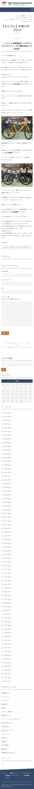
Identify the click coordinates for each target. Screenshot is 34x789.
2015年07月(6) (6, 607)
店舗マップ (13, 773)
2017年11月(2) (6, 573)
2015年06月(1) (6, 610)
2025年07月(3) (6, 446)
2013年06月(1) (6, 659)
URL (2, 288)
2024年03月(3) (6, 506)
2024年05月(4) (6, 498)
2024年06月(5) (6, 495)
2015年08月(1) (6, 603)
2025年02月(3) (6, 465)
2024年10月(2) (6, 480)
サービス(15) (5, 697)
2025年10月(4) (6, 435)
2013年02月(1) (6, 670)
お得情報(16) (5, 726)
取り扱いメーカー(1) (7, 730)
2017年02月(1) (6, 577)
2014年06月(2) (6, 633)
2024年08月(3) (6, 487)
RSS (2, 764)
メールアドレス (6, 280)
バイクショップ (26, 773)
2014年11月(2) (6, 625)
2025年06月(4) (6, 450)
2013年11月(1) (6, 651)
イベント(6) (5, 700)
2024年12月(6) (6, 472)
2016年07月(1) (6, 592)
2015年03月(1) (6, 614)
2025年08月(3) (6, 443)
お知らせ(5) (5, 738)
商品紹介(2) (5, 704)
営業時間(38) (5, 693)
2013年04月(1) (6, 662)
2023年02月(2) (6, 554)
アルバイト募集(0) (7, 712)
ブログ (7, 778)
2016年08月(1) (6, 588)
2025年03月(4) (6, 461)
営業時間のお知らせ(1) (8, 753)
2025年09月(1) (6, 439)
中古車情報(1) (5, 745)
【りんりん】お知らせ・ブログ (24, 17)
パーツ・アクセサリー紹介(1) (10, 719)
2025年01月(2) (6, 469)
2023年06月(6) (6, 539)
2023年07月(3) (6, 536)
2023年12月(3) (6, 517)
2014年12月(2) (6, 621)
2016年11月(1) (6, 584)
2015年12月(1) (6, 599)
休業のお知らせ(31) (7, 723)
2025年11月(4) (6, 431)
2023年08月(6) (6, 532)
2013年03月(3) (6, 666)
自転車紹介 (4, 242)
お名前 (4, 271)
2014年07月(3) (6, 629)
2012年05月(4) (6, 681)
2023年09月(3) (6, 528)
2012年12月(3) (6, 677)
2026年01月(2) (6, 424)
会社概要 (26, 775)
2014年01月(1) (6, 644)
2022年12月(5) (6, 558)
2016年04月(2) (6, 595)
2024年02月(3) (6, 510)
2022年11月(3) (6, 562)
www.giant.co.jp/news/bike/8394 (15, 77)
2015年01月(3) (6, 618)
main (17, 345)
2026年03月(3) (6, 416)
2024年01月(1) (6, 513)
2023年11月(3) (6, 521)
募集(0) (3, 708)
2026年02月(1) (6, 420)
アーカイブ (6, 406)
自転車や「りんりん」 (27, 16)
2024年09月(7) (6, 483)
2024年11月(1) (6, 476)
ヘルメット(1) (5, 734)
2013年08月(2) (6, 655)
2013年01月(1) (6, 674)
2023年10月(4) (6, 525)
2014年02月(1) (6, 640)
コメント (11, 298)
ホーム (17, 16)
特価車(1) (4, 741)
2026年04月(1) (6, 413)
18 (30, 394)
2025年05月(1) (6, 454)
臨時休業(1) (5, 749)
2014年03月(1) (6, 636)
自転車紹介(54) (6, 715)
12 (3, 394)
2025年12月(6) (6, 428)
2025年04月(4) (6, 457)
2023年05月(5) (6, 543)
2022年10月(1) (6, 566)
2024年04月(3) (6, 502)
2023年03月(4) (6, 551)
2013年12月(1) (6, 648)
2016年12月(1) (6, 580)
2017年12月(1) (6, 569)
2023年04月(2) (6, 547)
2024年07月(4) (6, 491)
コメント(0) (25, 247)
